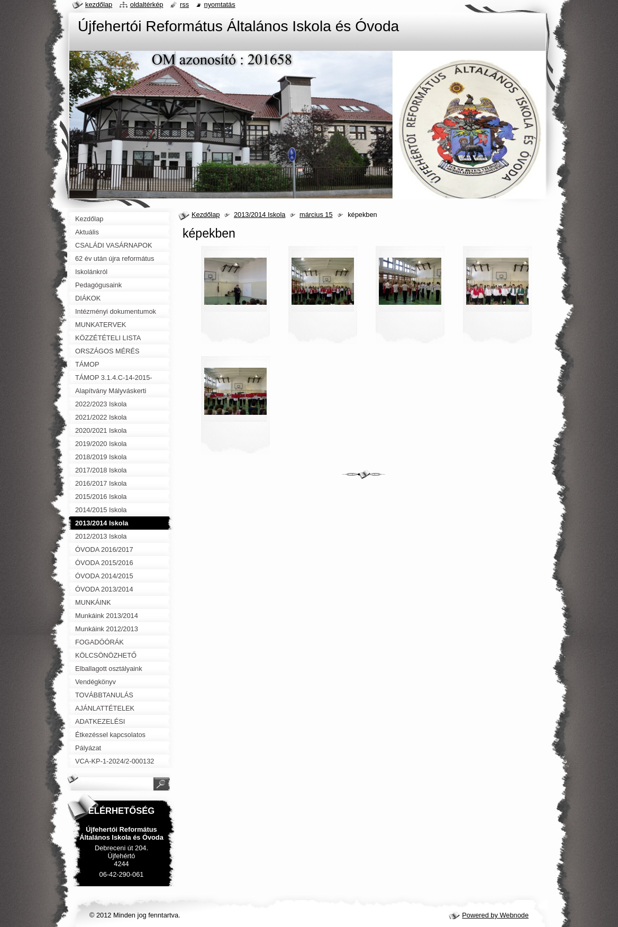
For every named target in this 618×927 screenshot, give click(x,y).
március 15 (316, 215)
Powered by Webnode (495, 915)
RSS (184, 4)
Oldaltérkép (146, 4)
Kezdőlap (206, 215)
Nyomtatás (219, 4)
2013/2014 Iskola (259, 215)
